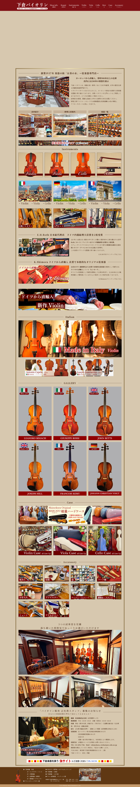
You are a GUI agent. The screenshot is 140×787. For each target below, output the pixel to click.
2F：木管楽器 (31, 774)
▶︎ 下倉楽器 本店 (28, 769)
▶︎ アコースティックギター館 (31, 781)
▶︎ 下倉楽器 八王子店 (52, 774)
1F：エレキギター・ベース (34, 772)
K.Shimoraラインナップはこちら (110, 279)
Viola (37, 203)
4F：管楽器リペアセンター (34, 779)
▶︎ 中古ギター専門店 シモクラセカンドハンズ (58, 769)
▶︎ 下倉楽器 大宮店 (51, 772)
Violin (24, 203)
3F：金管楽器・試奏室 (33, 776)
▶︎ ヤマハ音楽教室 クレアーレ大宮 (56, 776)
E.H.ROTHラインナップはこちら (110, 254)
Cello (48, 203)
